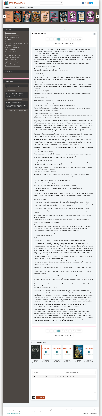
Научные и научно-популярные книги (16, 43)
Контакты (30, 7)
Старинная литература (12, 57)
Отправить (41, 397)
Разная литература (10, 59)
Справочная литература (12, 61)
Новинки (22, 7)
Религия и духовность (11, 45)
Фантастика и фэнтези (12, 35)
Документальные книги (12, 37)
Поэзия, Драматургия (11, 64)
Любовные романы (10, 33)
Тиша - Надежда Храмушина (15, 99)
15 (73, 39)
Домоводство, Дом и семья (13, 55)
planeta (14, 3)
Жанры (14, 7)
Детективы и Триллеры (12, 47)
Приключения (9, 39)
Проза (7, 41)
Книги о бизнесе (10, 49)
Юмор (6, 53)
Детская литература (11, 51)
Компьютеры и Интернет (12, 66)
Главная (7, 7)
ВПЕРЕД (79, 39)
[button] (34, 376)
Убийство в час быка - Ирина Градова (17, 110)
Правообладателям (15, 413)
